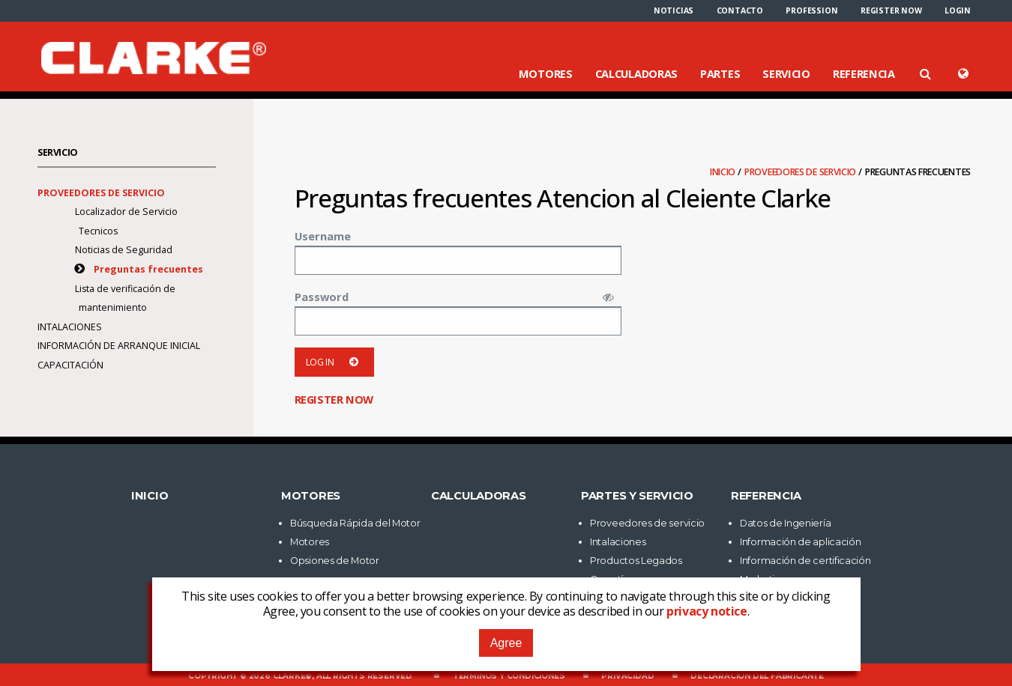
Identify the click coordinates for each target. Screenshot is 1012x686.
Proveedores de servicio (801, 172)
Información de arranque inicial (118, 345)
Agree (506, 643)
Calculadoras (636, 73)
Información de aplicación (800, 541)
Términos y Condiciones (509, 676)
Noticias (673, 10)
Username (323, 235)
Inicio (724, 172)
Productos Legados (636, 560)
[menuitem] (673, 10)
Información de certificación (805, 560)
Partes (720, 73)
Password (322, 296)
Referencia (864, 73)
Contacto (740, 10)
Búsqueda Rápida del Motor (355, 523)
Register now (891, 10)
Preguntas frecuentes (148, 269)
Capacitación (70, 365)
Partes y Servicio (637, 496)
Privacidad (627, 676)
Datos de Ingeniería (785, 523)
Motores (546, 73)
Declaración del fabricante (757, 676)
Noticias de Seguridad (123, 249)
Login (958, 10)
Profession (811, 10)
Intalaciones (69, 327)
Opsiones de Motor (334, 560)
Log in (335, 362)
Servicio (786, 73)
